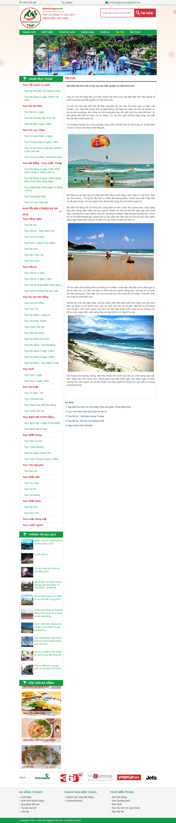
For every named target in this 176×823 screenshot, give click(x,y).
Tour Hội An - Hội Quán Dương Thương (86, 416)
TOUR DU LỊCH (67, 32)
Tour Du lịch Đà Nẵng (35, 296)
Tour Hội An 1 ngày (34, 273)
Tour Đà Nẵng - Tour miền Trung (42, 163)
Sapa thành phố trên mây (80, 425)
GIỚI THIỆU (47, 32)
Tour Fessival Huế (33, 399)
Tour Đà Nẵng (119, 797)
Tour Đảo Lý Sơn (33, 441)
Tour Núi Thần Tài (33, 255)
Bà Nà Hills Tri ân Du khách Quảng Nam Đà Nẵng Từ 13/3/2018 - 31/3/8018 (48, 585)
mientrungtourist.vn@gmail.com (124, 2)
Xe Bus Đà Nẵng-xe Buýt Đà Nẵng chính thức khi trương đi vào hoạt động (48, 613)
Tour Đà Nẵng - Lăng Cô (37, 315)
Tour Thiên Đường (34, 447)
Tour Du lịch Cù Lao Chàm (126, 808)
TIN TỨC (120, 32)
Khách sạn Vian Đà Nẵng (79, 797)
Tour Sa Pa (30, 489)
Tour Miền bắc (31, 476)
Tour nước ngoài (33, 525)
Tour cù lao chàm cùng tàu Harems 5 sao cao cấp (43, 149)
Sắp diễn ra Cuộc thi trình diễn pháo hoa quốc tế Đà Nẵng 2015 (99, 407)
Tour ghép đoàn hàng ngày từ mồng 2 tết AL (43, 189)
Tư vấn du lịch (28, 808)
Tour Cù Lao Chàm (34, 237)
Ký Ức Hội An (41, 554)
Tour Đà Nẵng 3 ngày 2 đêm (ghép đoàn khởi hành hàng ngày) (42, 180)
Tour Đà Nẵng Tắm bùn (36, 339)
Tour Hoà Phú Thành (35, 321)
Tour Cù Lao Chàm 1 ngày (38, 136)
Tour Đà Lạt (30, 471)
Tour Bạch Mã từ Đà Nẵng (38, 416)
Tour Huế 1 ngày (33, 375)
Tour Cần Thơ (31, 513)
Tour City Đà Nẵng (34, 303)
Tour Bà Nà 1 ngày (34, 112)
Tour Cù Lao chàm (34, 129)
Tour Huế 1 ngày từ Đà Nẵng (39, 243)
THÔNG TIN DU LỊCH (42, 534)
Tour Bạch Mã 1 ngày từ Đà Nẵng (42, 423)
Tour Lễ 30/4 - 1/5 (33, 393)
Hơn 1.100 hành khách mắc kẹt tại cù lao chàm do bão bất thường (48, 627)
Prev (38, 56)
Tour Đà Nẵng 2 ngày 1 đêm (39, 351)
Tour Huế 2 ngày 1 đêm (36, 381)
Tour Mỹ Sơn (31, 249)
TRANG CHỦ (29, 32)
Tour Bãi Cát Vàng (34, 333)
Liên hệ (25, 811)
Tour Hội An (30, 266)
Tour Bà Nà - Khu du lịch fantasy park (86, 421)
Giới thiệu (26, 797)
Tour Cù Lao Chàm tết (36, 202)
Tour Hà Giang (32, 495)
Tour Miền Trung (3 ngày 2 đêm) (41, 459)
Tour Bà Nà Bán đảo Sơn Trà (39, 118)
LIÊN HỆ (26, 37)
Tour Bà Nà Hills (32, 105)
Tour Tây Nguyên (33, 464)
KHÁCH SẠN (87, 32)
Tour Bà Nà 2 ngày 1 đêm (38, 124)
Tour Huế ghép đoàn (35, 196)
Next (152, 56)
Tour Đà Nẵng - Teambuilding (39, 345)
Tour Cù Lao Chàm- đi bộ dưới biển (43, 157)
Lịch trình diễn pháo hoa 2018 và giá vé (87, 411)
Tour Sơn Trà (31, 309)
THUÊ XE (105, 32)
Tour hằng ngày (32, 218)
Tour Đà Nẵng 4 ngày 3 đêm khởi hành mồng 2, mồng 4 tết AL (42, 171)
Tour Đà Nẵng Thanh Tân (37, 453)
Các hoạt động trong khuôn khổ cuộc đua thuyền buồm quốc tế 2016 (48, 641)
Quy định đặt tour (30, 804)
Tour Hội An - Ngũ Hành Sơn (39, 231)
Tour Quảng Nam (121, 800)
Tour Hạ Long (31, 483)
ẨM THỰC (135, 32)
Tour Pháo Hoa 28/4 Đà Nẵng (40, 405)
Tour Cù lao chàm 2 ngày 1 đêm (41, 142)
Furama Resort (74, 800)
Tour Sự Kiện (30, 386)
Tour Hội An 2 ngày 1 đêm (38, 279)
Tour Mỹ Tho (31, 507)
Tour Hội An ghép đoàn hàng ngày (42, 285)
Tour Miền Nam (32, 500)
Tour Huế (28, 368)
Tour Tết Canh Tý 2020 (36, 84)
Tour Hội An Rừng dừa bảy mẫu (41, 291)
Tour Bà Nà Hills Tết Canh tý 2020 (42, 91)
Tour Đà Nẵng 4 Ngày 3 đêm (39, 357)
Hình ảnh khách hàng (32, 800)
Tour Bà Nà (30, 225)
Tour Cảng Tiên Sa (34, 327)
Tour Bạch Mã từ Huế (35, 429)
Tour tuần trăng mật (35, 519)
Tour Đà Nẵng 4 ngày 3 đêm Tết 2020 (41, 98)
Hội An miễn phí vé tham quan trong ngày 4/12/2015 (47, 667)
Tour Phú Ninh (32, 261)
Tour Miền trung (32, 434)
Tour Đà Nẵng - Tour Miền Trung (41, 363)
